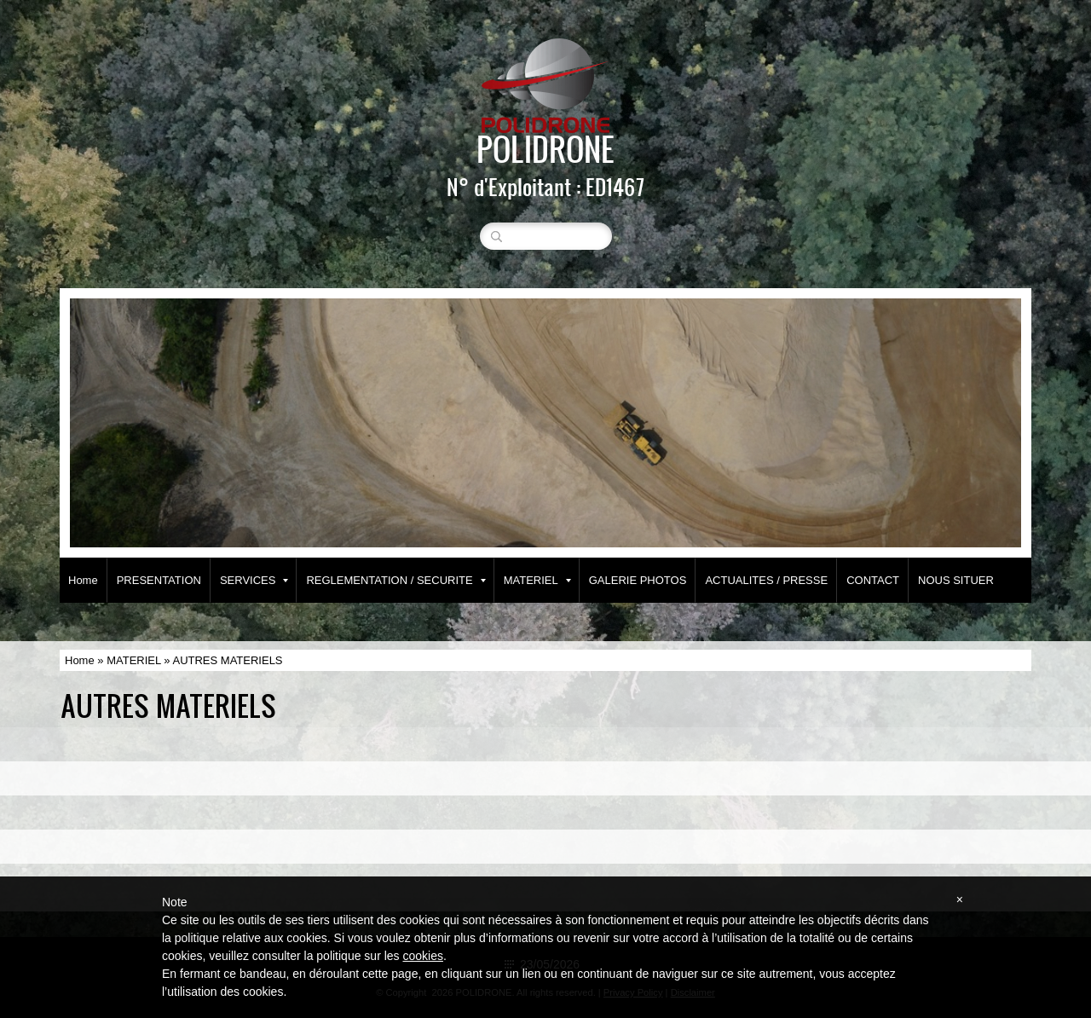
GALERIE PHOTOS (638, 580)
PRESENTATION (159, 580)
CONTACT (872, 580)
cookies (422, 956)
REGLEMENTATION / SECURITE (395, 580)
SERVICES (254, 580)
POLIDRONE (545, 148)
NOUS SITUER (956, 580)
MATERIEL (537, 580)
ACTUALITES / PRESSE (766, 580)
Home (83, 580)
